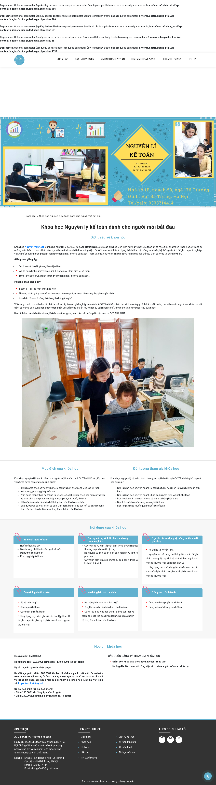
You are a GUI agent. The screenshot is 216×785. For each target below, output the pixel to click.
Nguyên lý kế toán (35, 247)
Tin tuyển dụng (89, 757)
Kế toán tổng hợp (128, 742)
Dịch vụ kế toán (84, 59)
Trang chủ (30, 216)
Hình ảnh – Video (171, 59)
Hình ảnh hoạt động (143, 59)
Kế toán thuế (125, 747)
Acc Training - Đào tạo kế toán (119, 781)
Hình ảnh (85, 747)
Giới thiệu (86, 736)
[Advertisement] (108, 92)
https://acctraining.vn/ (30, 683)
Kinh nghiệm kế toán (113, 59)
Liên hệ (192, 59)
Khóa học (62, 59)
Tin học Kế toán (127, 752)
